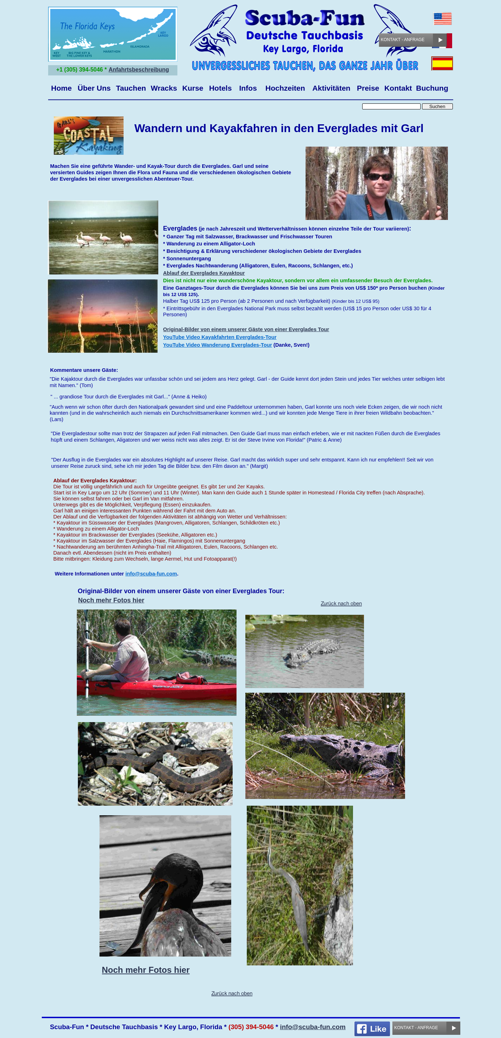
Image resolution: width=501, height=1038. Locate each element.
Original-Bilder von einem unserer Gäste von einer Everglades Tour (246, 329)
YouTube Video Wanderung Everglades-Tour (217, 345)
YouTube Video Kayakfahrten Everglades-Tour (220, 337)
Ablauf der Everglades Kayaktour (204, 273)
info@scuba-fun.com (313, 1027)
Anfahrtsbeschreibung (139, 70)
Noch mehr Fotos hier (111, 600)
